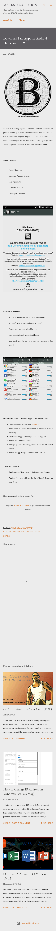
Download (27, 528)
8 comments (18, 738)
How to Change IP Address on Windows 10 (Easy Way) (23, 791)
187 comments (20, 907)
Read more (47, 738)
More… (22, 20)
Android (15, 528)
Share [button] (6, 536)
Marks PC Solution (20, 5)
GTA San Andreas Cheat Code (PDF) (27, 709)
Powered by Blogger (28, 923)
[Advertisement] (28, 636)
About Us (7, 20)
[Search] (44, 5)
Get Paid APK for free (14, 531)
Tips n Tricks (34, 531)
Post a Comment (21, 823)
